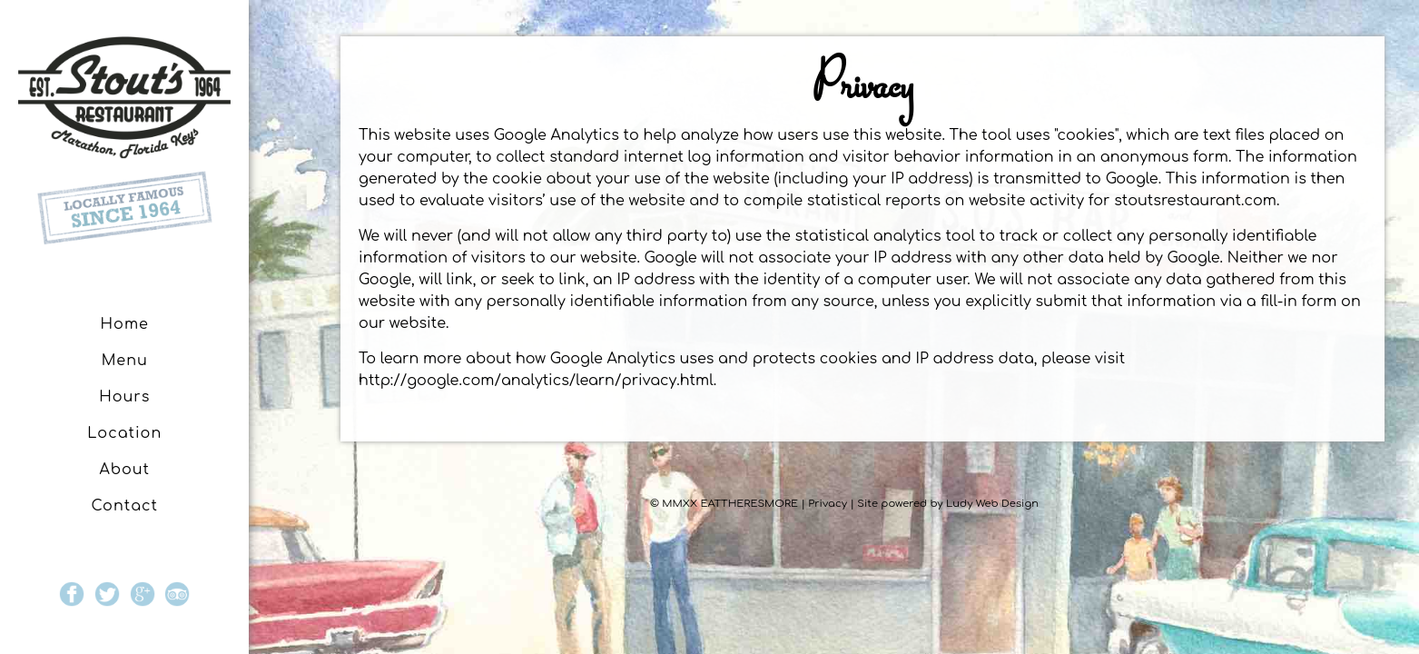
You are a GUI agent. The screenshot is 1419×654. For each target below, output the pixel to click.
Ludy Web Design (992, 504)
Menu (125, 360)
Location (124, 433)
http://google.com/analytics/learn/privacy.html (536, 380)
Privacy (827, 504)
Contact (124, 506)
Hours (124, 397)
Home (125, 324)
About (124, 469)
